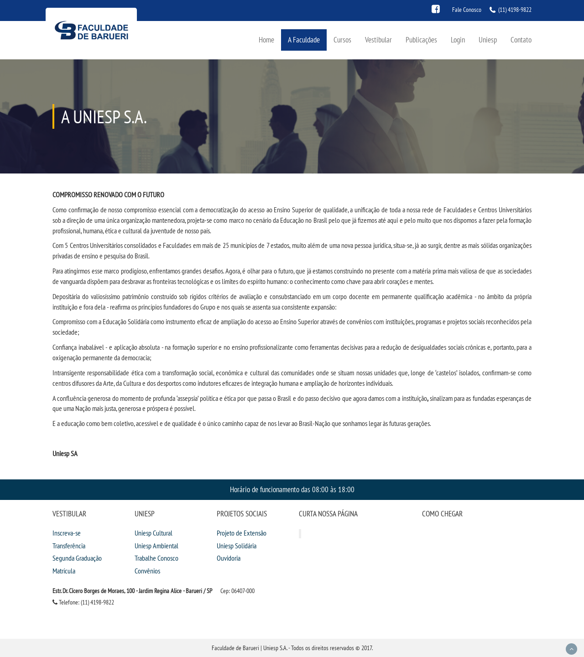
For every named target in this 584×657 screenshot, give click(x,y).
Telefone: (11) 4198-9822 (83, 602)
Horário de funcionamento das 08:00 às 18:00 (292, 489)
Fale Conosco (466, 9)
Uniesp (488, 39)
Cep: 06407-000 (237, 591)
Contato (521, 39)
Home (266, 39)
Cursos (342, 39)
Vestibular (378, 39)
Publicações (421, 39)
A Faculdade (304, 39)
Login (458, 39)
